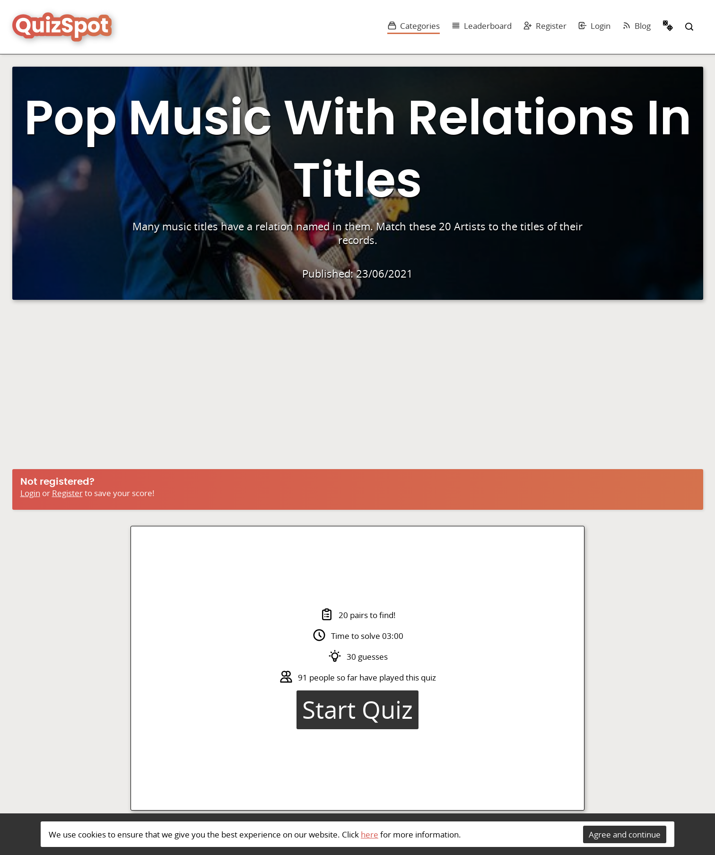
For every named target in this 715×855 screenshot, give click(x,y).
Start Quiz (357, 710)
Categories (413, 25)
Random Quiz (668, 27)
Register (545, 25)
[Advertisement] (357, 387)
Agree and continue (625, 834)
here (369, 834)
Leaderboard (481, 25)
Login (594, 25)
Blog (636, 25)
